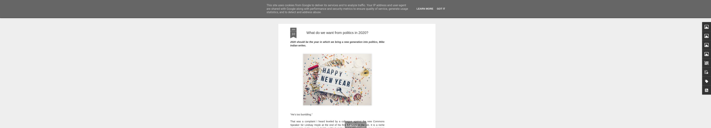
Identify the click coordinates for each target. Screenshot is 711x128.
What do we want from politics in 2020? (337, 33)
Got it (441, 8)
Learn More (425, 8)
